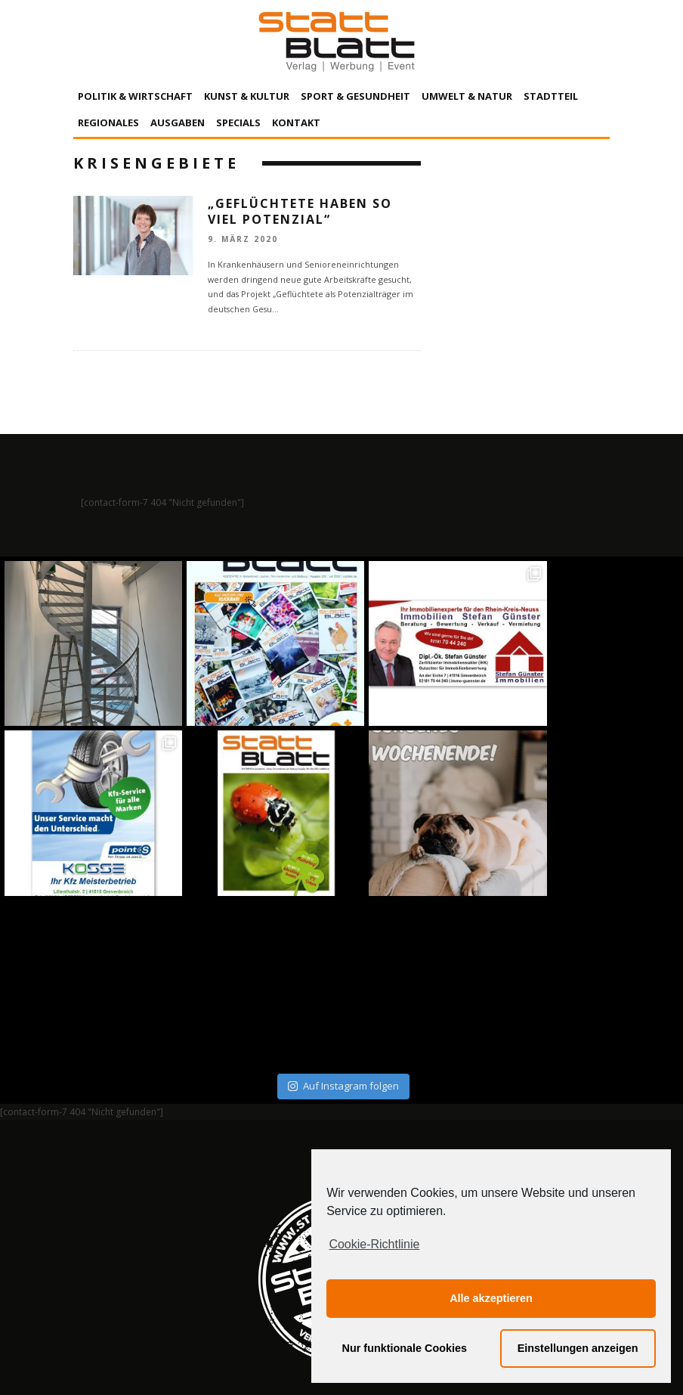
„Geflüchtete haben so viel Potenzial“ (300, 211)
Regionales (108, 122)
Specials (238, 122)
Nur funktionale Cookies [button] (405, 1348)
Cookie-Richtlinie (374, 1244)
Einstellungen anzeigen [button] (578, 1348)
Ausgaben (177, 122)
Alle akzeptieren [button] (491, 1298)
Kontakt (296, 122)
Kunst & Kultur (246, 96)
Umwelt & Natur (467, 96)
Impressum (179, 1243)
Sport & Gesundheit (355, 96)
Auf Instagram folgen (343, 916)
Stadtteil (551, 96)
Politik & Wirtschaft (135, 96)
